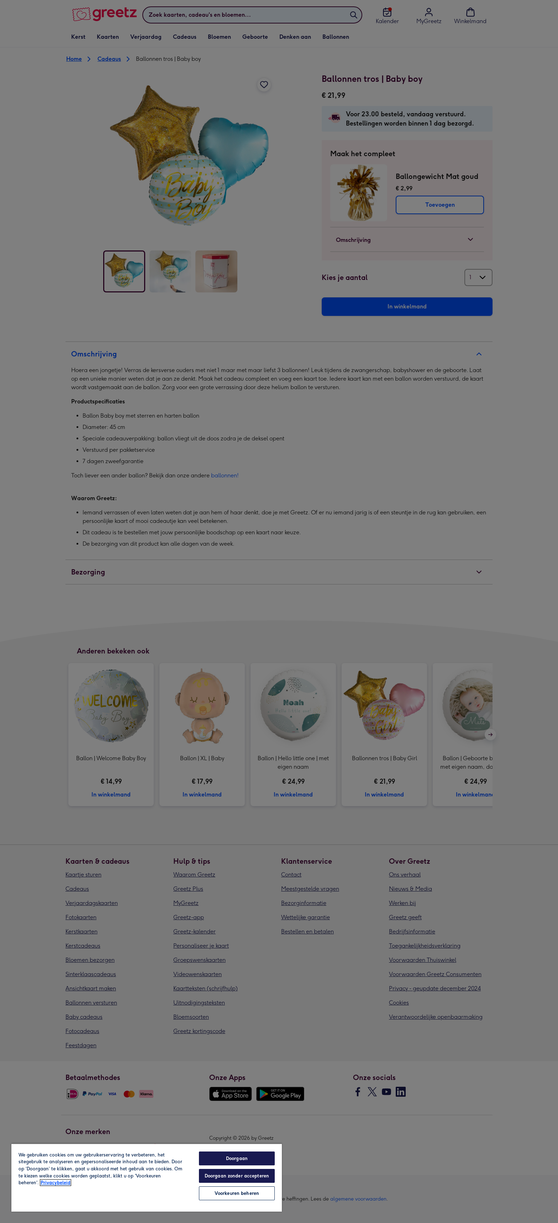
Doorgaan (237, 1158)
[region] (146, 1177)
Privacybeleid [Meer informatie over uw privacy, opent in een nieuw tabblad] (55, 1182)
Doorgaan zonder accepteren (237, 1176)
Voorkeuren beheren (237, 1193)
